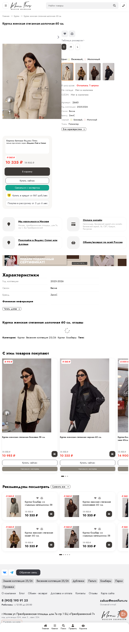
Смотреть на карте (12, 622)
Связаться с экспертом (30, 469)
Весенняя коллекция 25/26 (41, 337)
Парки (119, 581)
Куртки (16, 16)
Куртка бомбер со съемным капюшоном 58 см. (38, 505)
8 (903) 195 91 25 (15, 600)
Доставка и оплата (61, 593)
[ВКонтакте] (5, 572)
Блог (22, 593)
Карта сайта (107, 593)
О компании (9, 593)
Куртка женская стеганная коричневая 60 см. (97, 503)
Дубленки (78, 581)
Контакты (80, 593)
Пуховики (8, 587)
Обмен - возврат (37, 593)
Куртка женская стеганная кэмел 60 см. (39, 534)
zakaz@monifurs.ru (113, 600)
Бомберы (71, 337)
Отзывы (93, 593)
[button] (62, 476)
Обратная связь (28, 572)
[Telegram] (12, 572)
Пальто (92, 581)
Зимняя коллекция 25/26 (18, 581)
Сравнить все (60, 486)
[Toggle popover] (123, 614)
